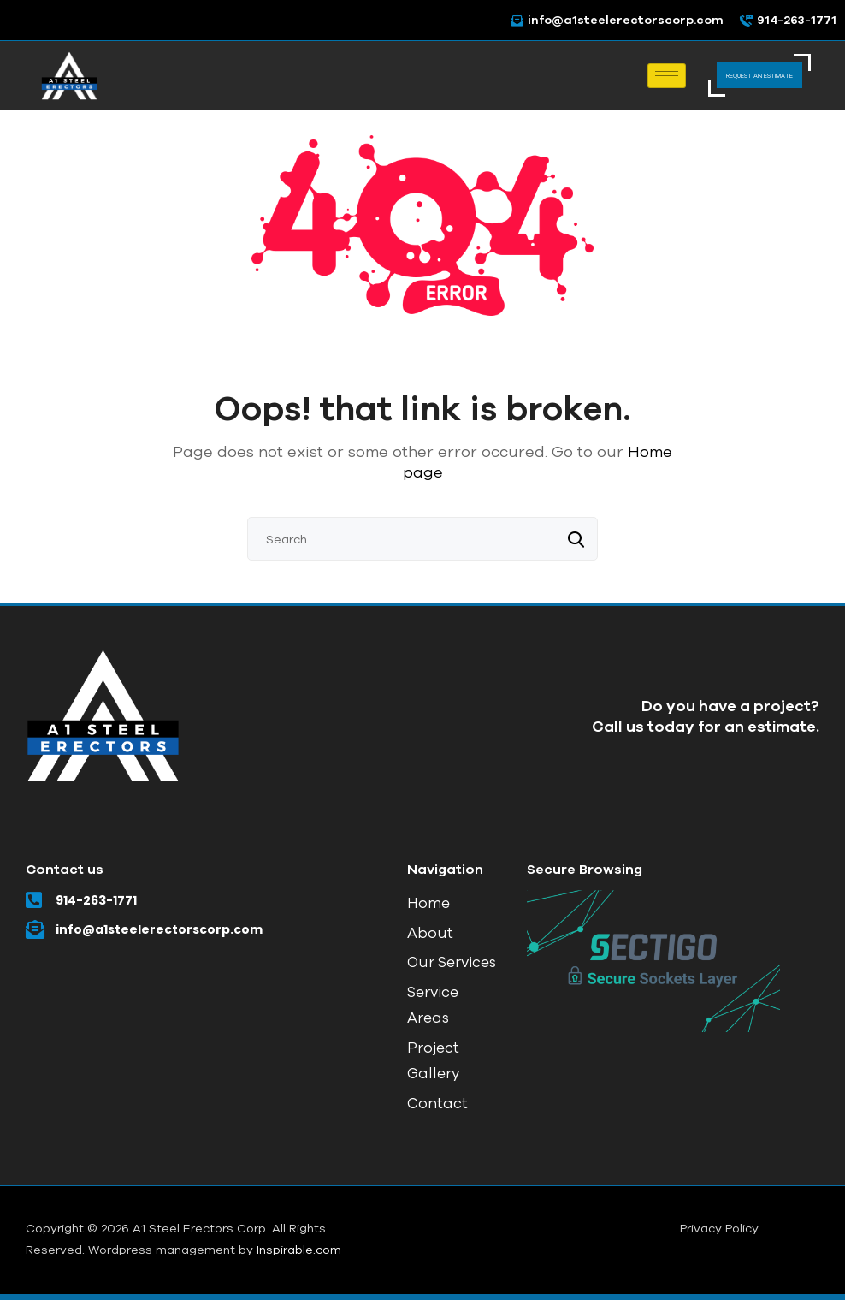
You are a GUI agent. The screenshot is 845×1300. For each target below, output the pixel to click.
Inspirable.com (299, 1249)
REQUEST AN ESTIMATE (759, 75)
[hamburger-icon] (666, 75)
